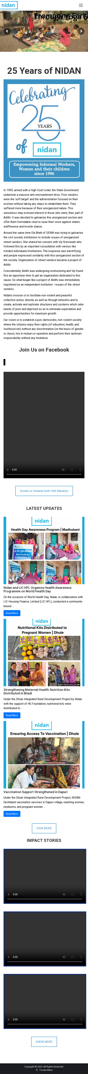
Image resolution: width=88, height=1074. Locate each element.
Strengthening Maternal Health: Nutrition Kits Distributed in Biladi (37, 691)
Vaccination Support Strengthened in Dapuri (36, 792)
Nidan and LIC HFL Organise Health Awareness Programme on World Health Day (38, 589)
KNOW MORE (44, 1041)
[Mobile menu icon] (80, 5)
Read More (12, 613)
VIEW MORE (44, 828)
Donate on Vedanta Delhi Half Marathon (44, 491)
